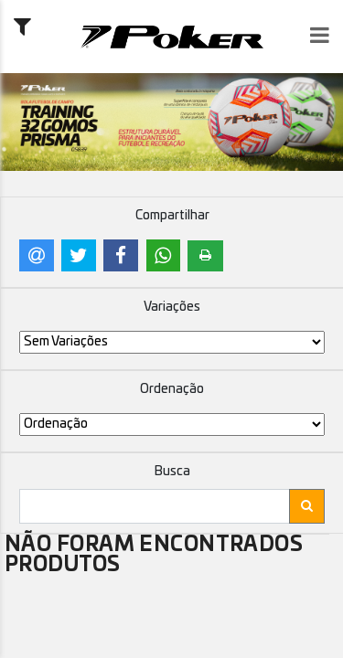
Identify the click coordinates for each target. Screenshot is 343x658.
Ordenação (172, 389)
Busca (172, 471)
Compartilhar (172, 215)
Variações (172, 307)
